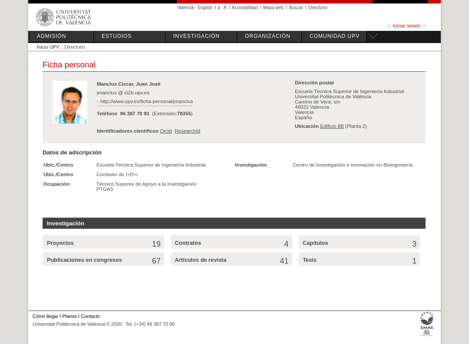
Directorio (317, 7)
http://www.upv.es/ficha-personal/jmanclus (146, 101)
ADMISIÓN (51, 36)
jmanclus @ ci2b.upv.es (123, 92)
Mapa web (273, 7)
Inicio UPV (48, 47)
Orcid (166, 131)
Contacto (90, 316)
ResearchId (187, 131)
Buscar (296, 7)
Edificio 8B (331, 126)
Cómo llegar (45, 316)
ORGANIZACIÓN (268, 36)
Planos (69, 316)
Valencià (185, 7)
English (205, 7)
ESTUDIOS (117, 36)
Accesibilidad (245, 7)
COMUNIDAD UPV (335, 36)
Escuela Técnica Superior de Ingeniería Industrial (150, 164)
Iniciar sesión (407, 25)
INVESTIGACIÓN (196, 36)
